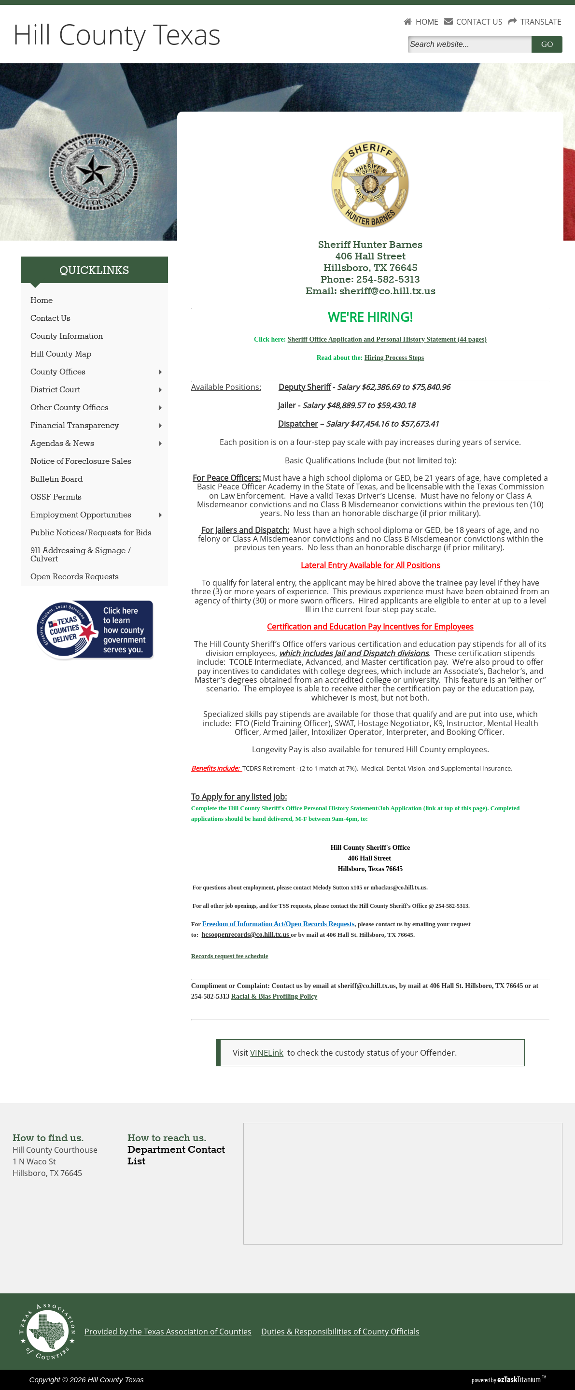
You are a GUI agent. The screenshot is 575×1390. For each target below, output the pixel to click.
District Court (97, 390)
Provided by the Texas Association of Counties (168, 1331)
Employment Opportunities (97, 515)
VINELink (266, 1052)
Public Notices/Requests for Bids (91, 533)
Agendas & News (97, 444)
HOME (427, 21)
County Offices (97, 372)
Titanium (519, 1379)
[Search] (471, 44)
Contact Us (50, 319)
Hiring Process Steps (394, 357)
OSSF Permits (56, 497)
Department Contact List (176, 1155)
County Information (66, 336)
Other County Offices (97, 408)
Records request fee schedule (229, 956)
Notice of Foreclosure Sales (80, 462)
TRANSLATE (540, 21)
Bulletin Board (56, 479)
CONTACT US (479, 21)
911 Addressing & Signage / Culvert (80, 555)
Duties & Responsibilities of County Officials (340, 1331)
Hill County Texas (117, 33)
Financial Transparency (97, 426)
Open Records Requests (74, 577)
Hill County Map (60, 354)
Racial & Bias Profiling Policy (274, 996)
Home (41, 301)
